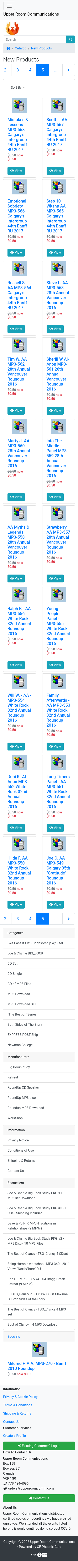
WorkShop (15, 1118)
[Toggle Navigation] (9, 6)
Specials (13, 1337)
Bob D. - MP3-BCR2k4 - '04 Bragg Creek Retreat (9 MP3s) (36, 1281)
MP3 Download (18, 994)
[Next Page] (68, 70)
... (55, 70)
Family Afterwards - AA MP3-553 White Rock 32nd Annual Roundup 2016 (58, 710)
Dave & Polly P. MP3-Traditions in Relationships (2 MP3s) (31, 1225)
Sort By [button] (16, 88)
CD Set (12, 963)
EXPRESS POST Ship (22, 1035)
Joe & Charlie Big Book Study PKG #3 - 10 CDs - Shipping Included (37, 1210)
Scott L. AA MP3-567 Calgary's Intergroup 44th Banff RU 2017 (57, 132)
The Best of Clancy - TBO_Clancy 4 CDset (37, 1254)
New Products (41, 48)
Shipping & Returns (21, 1161)
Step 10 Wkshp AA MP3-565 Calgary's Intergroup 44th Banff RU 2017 (56, 216)
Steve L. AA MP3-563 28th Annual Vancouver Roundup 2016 (58, 295)
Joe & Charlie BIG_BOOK (25, 953)
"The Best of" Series (22, 1014)
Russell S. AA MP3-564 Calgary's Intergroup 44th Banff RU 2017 (19, 295)
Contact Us (15, 1171)
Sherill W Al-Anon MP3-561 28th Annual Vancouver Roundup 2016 (58, 374)
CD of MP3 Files (19, 984)
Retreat (12, 1077)
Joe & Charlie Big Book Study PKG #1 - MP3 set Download (35, 1195)
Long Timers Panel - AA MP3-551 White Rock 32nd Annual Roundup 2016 (58, 791)
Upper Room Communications (31, 14)
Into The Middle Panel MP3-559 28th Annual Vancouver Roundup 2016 (57, 458)
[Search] (34, 39)
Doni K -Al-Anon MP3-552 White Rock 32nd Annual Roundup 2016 (17, 791)
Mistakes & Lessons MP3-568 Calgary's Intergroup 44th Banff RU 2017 (17, 134)
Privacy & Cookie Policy (20, 1397)
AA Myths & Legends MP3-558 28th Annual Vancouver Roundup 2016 (18, 542)
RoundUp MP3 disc (21, 1098)
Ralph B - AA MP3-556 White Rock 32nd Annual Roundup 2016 (19, 621)
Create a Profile (14, 1436)
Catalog (20, 48)
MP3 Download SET (22, 1004)
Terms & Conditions (17, 1405)
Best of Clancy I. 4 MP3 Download (32, 1324)
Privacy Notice (18, 1140)
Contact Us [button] (39, 1498)
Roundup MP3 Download (25, 1108)
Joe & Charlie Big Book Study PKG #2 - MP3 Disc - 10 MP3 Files (35, 1241)
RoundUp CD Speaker (23, 1087)
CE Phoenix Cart (49, 1547)
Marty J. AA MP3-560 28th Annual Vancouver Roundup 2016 (18, 453)
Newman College (20, 1045)
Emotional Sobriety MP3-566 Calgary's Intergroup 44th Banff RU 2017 (17, 216)
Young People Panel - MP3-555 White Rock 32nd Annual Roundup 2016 (58, 626)
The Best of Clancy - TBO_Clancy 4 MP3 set (36, 1311)
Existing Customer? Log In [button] (39, 1446)
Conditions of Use (20, 1150)
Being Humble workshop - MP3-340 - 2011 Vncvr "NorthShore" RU (38, 1266)
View (16, 171)
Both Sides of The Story (24, 1025)
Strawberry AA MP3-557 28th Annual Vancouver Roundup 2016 (58, 540)
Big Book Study (18, 1067)
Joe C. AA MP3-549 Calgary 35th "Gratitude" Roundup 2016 (58, 871)
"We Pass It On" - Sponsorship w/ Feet (35, 943)
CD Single (14, 974)
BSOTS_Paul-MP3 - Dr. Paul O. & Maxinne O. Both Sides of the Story (37, 1296)
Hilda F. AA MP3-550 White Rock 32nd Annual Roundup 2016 (19, 871)
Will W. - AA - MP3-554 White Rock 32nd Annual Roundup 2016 (19, 708)
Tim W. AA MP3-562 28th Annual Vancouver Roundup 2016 (18, 372)
